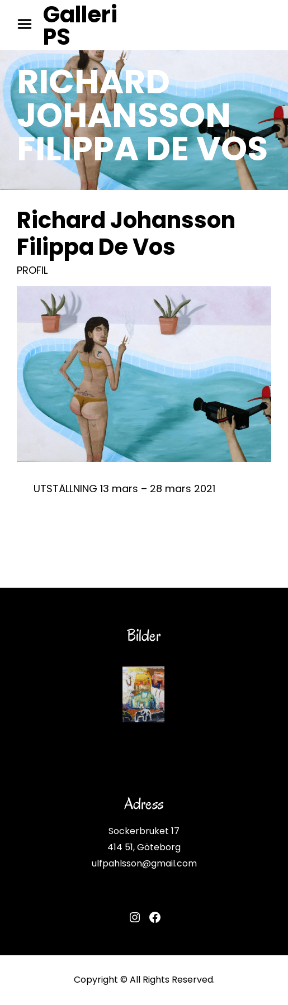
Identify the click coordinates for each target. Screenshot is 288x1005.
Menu (28, 24)
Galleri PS (80, 25)
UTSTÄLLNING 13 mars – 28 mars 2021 (124, 489)
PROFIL (32, 270)
